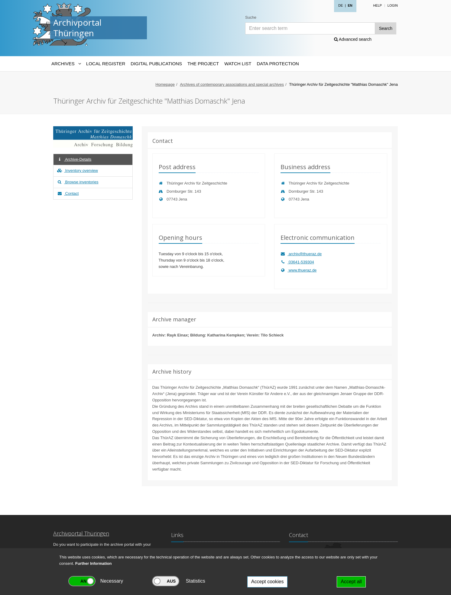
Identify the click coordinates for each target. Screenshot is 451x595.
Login (393, 5)
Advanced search (353, 39)
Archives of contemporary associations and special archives (232, 84)
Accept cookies (267, 581)
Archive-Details (74, 159)
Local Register (105, 63)
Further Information (93, 563)
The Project (203, 63)
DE (340, 5)
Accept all (351, 581)
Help (377, 5)
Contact (68, 193)
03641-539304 (297, 262)
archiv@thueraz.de (301, 254)
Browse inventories (77, 182)
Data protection (278, 63)
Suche (250, 17)
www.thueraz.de (298, 270)
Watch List (237, 63)
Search (385, 28)
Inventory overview (77, 170)
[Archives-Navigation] (66, 63)
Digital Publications (156, 63)
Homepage (165, 84)
